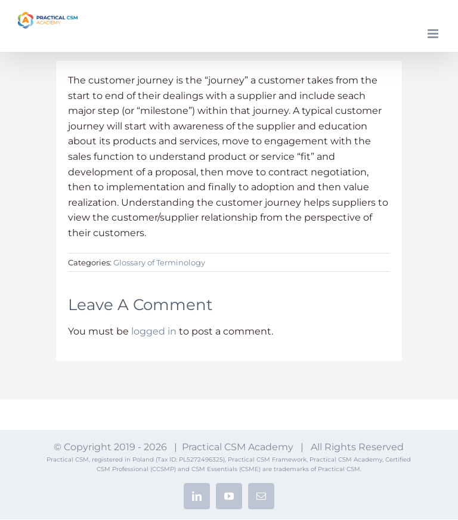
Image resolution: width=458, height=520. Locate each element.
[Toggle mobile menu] (434, 33)
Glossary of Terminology (159, 262)
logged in (154, 331)
